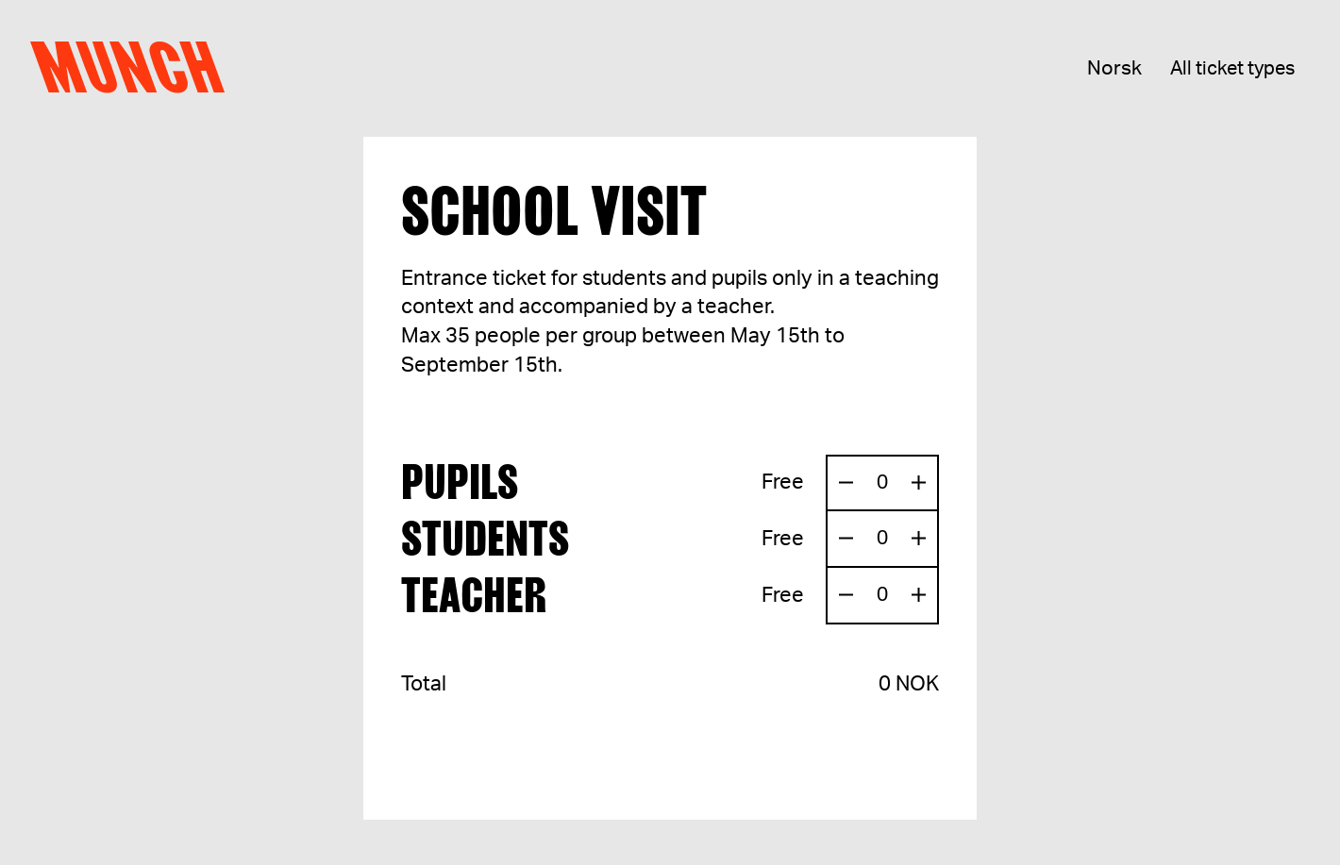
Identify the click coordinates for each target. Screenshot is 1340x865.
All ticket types (1232, 68)
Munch (136, 67)
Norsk (1114, 68)
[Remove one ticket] (845, 483)
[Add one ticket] (919, 483)
